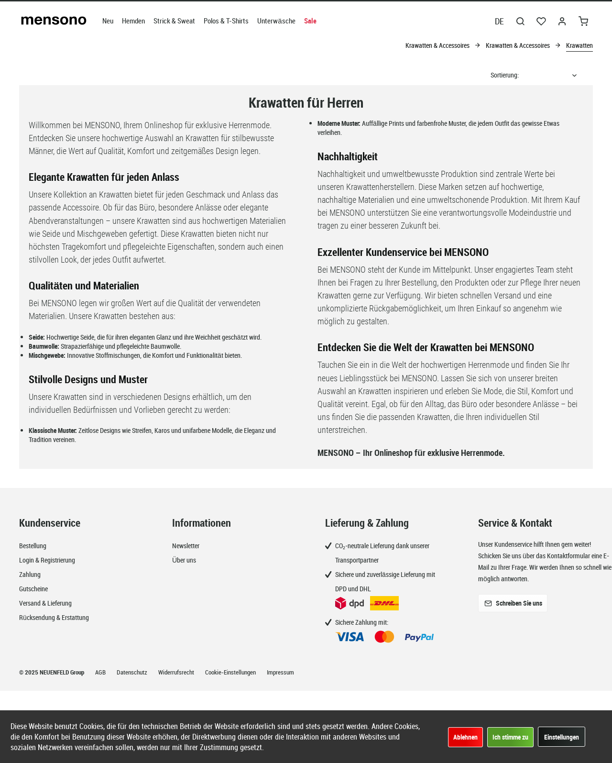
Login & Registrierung (47, 559)
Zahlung (30, 574)
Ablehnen (465, 736)
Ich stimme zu (510, 736)
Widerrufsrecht (177, 672)
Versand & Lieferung (45, 603)
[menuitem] (108, 20)
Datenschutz (133, 672)
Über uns (184, 559)
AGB (101, 672)
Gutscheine (33, 588)
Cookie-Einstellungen (231, 672)
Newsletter (185, 545)
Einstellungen (561, 736)
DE (499, 21)
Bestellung (32, 545)
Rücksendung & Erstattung (54, 617)
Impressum (280, 672)
